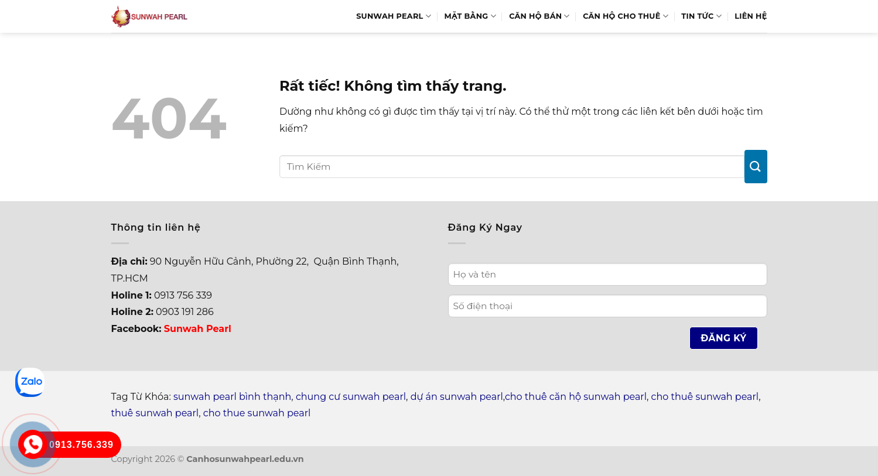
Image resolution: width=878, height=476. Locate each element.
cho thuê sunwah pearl (705, 396)
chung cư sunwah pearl (351, 396)
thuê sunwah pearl (155, 413)
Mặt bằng (470, 16)
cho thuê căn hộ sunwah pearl (576, 396)
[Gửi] (755, 166)
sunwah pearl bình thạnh (232, 396)
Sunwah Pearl (393, 16)
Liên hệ (750, 16)
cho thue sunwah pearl (257, 413)
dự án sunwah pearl (457, 396)
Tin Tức (701, 16)
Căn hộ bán (539, 16)
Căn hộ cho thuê (625, 16)
